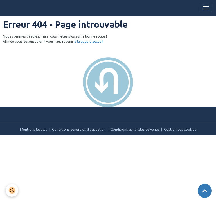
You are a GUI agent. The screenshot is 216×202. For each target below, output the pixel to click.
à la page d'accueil (88, 41)
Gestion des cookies (180, 129)
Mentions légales (33, 129)
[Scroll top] (205, 191)
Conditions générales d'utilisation (79, 129)
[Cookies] (12, 190)
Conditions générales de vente (135, 129)
